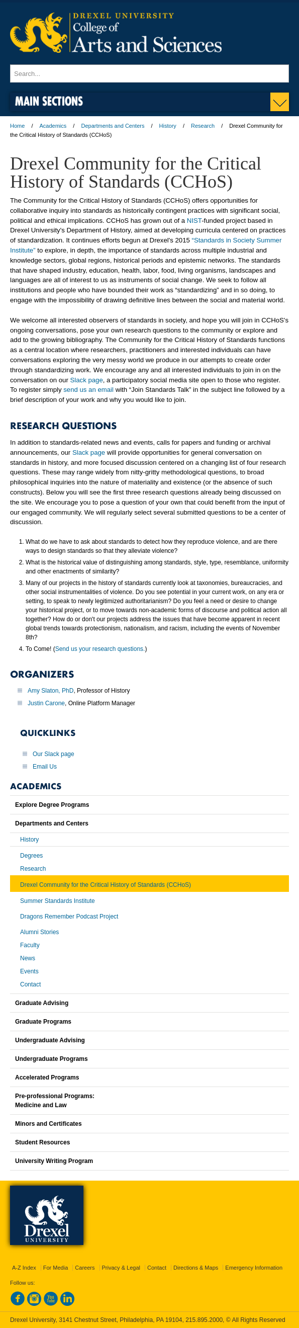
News (27, 958)
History (167, 126)
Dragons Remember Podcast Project (69, 916)
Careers (84, 1268)
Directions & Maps (195, 1268)
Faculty (30, 945)
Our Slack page (53, 754)
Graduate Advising (41, 1003)
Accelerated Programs (47, 1077)
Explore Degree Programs (52, 804)
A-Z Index (24, 1268)
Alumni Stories (39, 932)
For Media (55, 1268)
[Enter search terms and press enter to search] (149, 73)
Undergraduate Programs (51, 1058)
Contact (30, 984)
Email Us (45, 766)
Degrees (31, 855)
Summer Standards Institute (57, 900)
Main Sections (49, 101)
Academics (53, 126)
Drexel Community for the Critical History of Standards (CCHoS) (105, 884)
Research (203, 126)
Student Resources (42, 1142)
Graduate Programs (43, 1021)
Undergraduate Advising (50, 1040)
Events (29, 971)
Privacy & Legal (121, 1268)
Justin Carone (46, 703)
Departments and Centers (112, 126)
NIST (194, 220)
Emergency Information (253, 1268)
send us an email (88, 389)
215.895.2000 (204, 1319)
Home (17, 126)
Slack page (86, 380)
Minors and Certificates (48, 1123)
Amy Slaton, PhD (50, 690)
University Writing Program (54, 1161)
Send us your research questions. (100, 648)
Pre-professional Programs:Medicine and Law (54, 1101)
